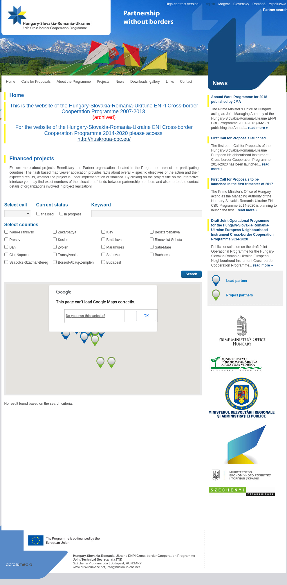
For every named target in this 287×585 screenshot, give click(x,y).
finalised (47, 214)
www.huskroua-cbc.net (89, 567)
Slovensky (241, 4)
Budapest (114, 262)
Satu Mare (114, 255)
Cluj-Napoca (19, 255)
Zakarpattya (67, 232)
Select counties (21, 224)
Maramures (115, 247)
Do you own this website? (85, 316)
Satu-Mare (163, 247)
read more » (258, 128)
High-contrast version (181, 4)
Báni (13, 247)
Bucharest (163, 255)
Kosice (63, 240)
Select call (15, 205)
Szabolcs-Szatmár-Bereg (29, 262)
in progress (72, 214)
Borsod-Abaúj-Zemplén (76, 262)
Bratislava (114, 240)
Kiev (110, 232)
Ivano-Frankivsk (22, 232)
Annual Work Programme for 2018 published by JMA (239, 99)
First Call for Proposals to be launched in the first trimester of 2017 (242, 181)
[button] (66, 334)
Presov (15, 240)
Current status (52, 205)
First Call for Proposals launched (238, 138)
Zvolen (63, 247)
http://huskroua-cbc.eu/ (104, 139)
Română (259, 4)
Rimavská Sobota (168, 240)
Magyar (224, 4)
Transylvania (68, 255)
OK (146, 316)
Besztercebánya (167, 232)
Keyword (101, 205)
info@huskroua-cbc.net (123, 567)
